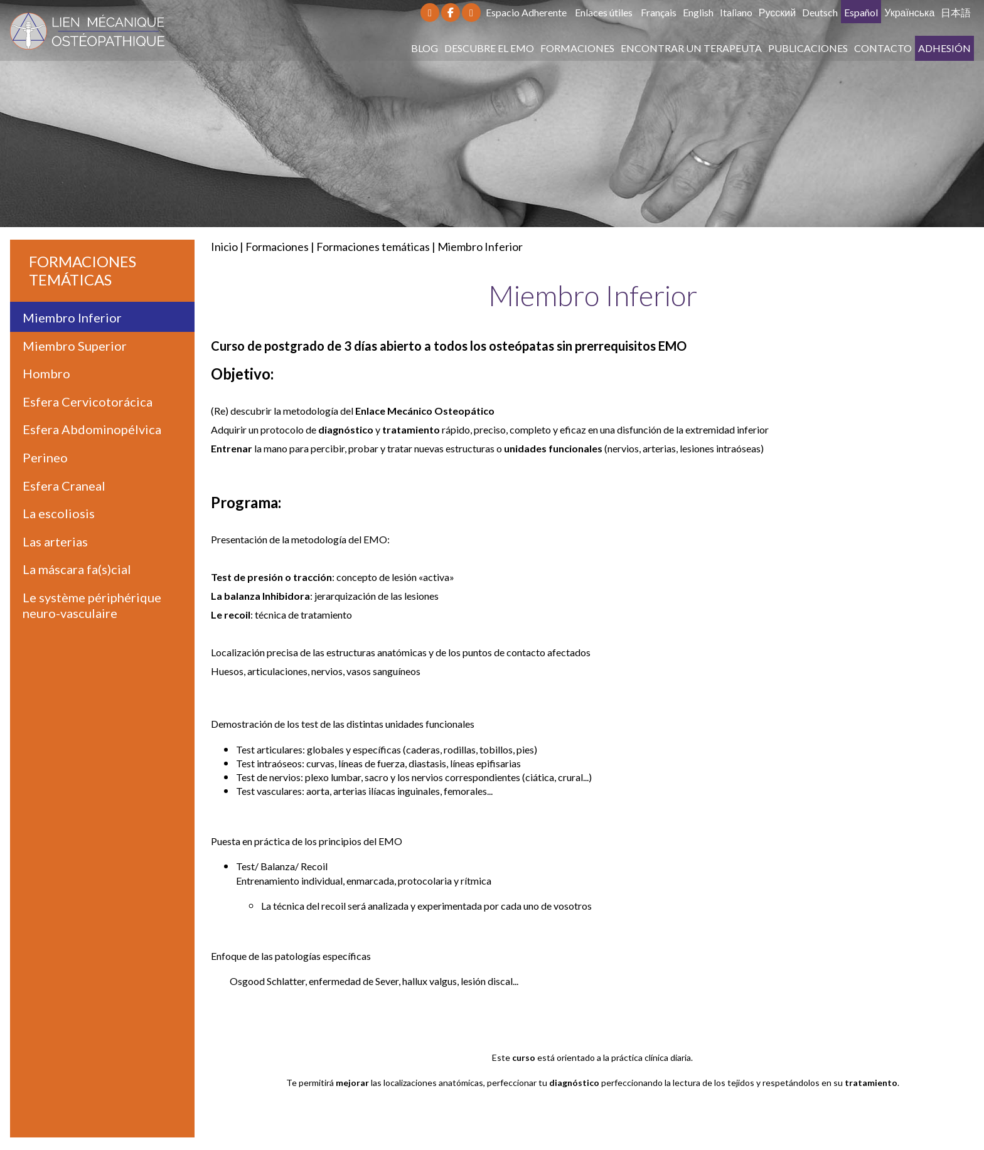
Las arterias (55, 541)
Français (658, 12)
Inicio (224, 246)
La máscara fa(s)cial (77, 569)
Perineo (45, 457)
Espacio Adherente (526, 12)
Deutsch (820, 12)
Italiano (736, 12)
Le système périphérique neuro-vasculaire (92, 605)
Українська (909, 12)
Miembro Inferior (480, 246)
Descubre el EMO (489, 48)
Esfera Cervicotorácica (87, 401)
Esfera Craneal (64, 485)
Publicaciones (808, 48)
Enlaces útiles (604, 12)
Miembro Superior (75, 345)
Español (861, 12)
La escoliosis (59, 513)
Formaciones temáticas (373, 246)
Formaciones (577, 48)
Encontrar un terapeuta (691, 48)
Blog (424, 48)
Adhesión (944, 48)
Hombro (46, 373)
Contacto (883, 48)
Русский (777, 12)
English (698, 12)
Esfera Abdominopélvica (92, 429)
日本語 (956, 12)
